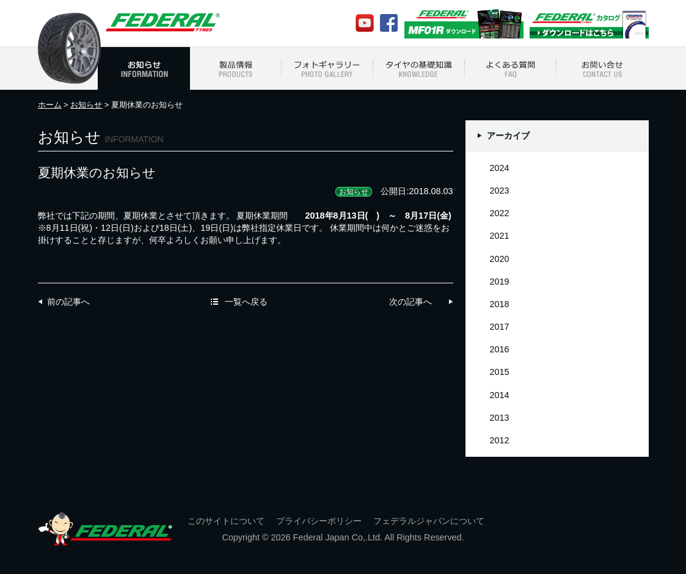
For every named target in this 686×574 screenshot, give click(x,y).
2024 (499, 168)
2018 (499, 304)
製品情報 (236, 68)
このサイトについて (226, 521)
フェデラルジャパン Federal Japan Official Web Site (162, 22)
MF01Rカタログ (464, 23)
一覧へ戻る (246, 302)
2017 (499, 327)
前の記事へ (68, 302)
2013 (499, 418)
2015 (499, 372)
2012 (499, 440)
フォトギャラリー (327, 68)
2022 (499, 213)
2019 (499, 281)
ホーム (50, 104)
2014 (499, 395)
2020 (499, 259)
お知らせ (144, 68)
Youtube (365, 23)
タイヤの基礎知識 (419, 68)
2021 (499, 236)
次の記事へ (410, 302)
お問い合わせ (602, 68)
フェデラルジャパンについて (428, 521)
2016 (499, 349)
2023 (499, 190)
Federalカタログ (589, 23)
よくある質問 (510, 68)
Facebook (389, 23)
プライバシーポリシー (319, 521)
